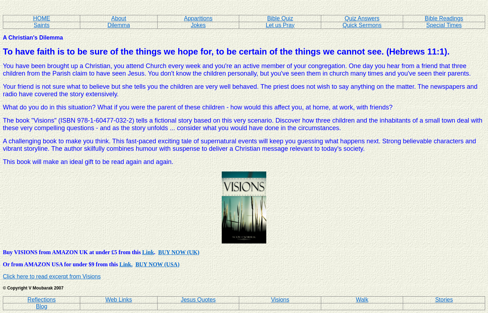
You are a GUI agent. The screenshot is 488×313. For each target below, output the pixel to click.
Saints (41, 25)
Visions (280, 300)
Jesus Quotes (198, 300)
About (118, 18)
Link (148, 252)
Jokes (198, 25)
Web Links (119, 300)
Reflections (41, 300)
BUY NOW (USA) (157, 264)
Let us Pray (280, 25)
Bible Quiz (280, 18)
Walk (362, 300)
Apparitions (198, 18)
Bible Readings (444, 18)
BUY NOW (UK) (179, 252)
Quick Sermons (362, 25)
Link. (126, 264)
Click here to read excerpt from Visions (52, 276)
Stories (444, 300)
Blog (41, 306)
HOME (41, 18)
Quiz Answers (362, 18)
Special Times (444, 25)
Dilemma (118, 25)
